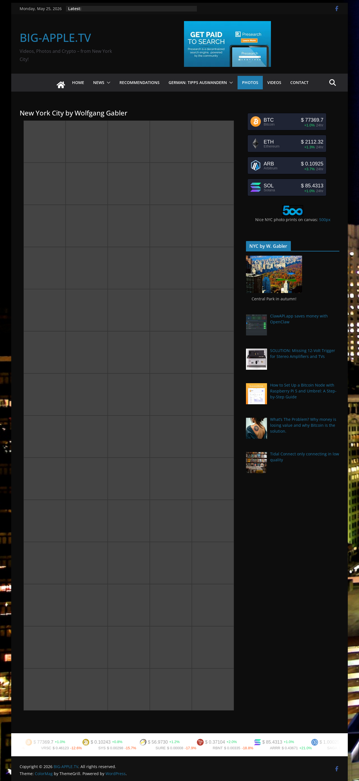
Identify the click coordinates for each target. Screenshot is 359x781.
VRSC (58, 748)
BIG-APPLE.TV (55, 37)
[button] (107, 83)
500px (324, 219)
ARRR (287, 748)
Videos (274, 82)
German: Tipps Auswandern (198, 82)
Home (78, 82)
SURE (172, 748)
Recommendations (139, 82)
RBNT (229, 748)
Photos (250, 82)
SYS (114, 748)
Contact (299, 82)
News (98, 82)
